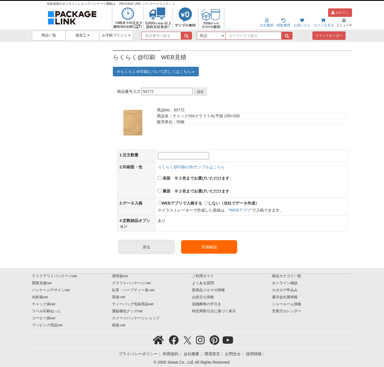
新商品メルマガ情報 (208, 290)
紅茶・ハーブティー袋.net (133, 290)
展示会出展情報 (285, 297)
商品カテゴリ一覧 (286, 276)
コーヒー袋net (43, 318)
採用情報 (254, 354)
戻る (146, 247)
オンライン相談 (285, 283)
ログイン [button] (340, 13)
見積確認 (209, 247)
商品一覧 (49, 35)
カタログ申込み (285, 290)
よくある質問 (203, 283)
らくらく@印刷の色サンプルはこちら (191, 167)
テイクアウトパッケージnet (54, 276)
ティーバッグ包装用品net (133, 304)
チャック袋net (43, 304)
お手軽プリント (116, 35)
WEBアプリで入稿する (181, 203)
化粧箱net (40, 297)
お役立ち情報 (203, 297)
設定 (200, 92)
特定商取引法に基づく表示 (214, 311)
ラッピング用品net (47, 325)
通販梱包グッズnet (127, 311)
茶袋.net (118, 297)
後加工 (83, 35)
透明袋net (120, 276)
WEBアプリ (240, 210)
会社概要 (191, 354)
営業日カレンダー (286, 311)
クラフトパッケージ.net (131, 283)
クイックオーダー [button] (329, 36)
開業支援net (42, 283)
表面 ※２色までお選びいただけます (196, 178)
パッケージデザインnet (51, 290)
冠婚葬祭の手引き (206, 304)
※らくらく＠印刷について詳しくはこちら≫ (155, 71)
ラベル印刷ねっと (46, 311)
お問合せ (233, 354)
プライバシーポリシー (138, 354)
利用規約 (171, 354)
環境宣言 (212, 354)
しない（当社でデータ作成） (233, 203)
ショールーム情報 (286, 304)
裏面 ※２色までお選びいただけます (196, 191)
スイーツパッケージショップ (135, 318)
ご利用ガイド (203, 276)
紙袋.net (118, 325)
